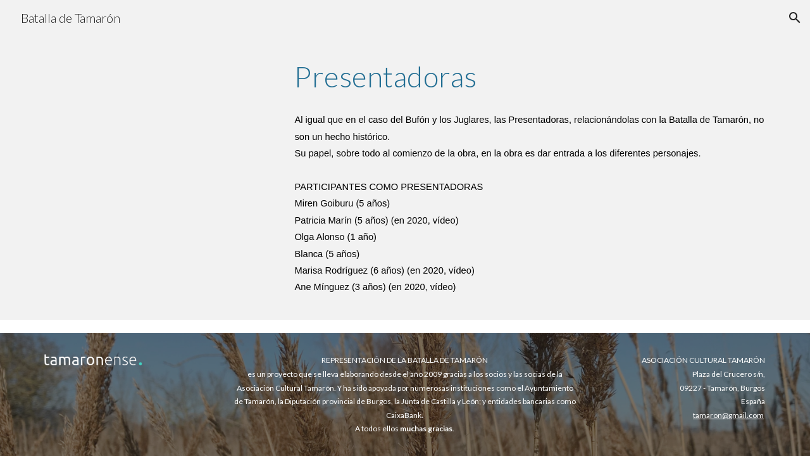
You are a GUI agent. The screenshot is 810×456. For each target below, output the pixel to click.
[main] (529, 77)
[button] (795, 18)
